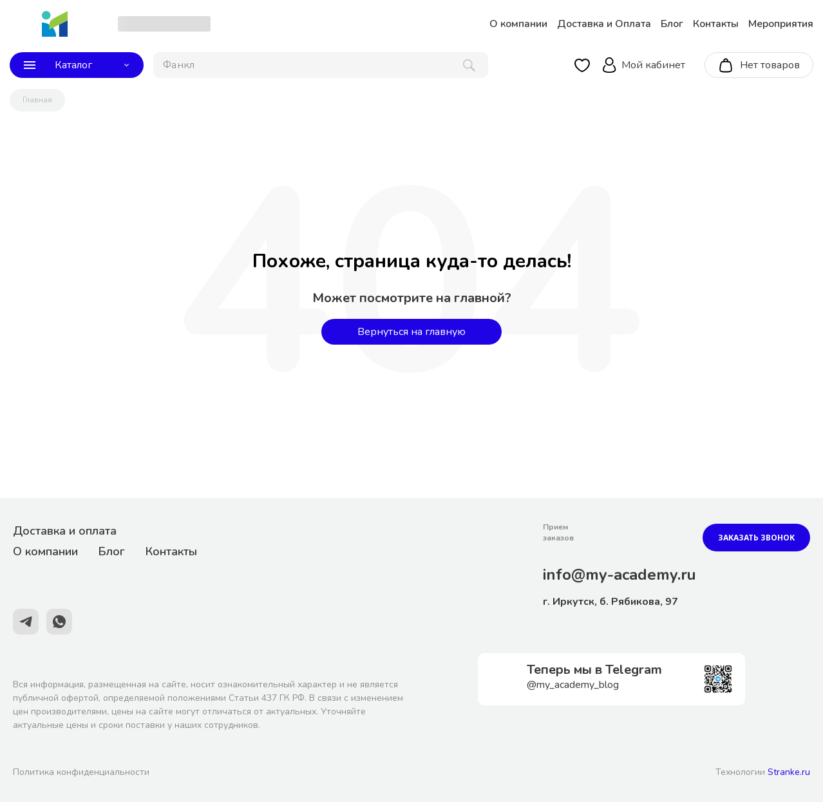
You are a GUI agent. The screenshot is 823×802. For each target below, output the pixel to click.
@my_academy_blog (573, 685)
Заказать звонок (756, 537)
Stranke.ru (789, 772)
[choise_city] (164, 24)
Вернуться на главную (411, 332)
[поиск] (320, 65)
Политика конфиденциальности (81, 772)
